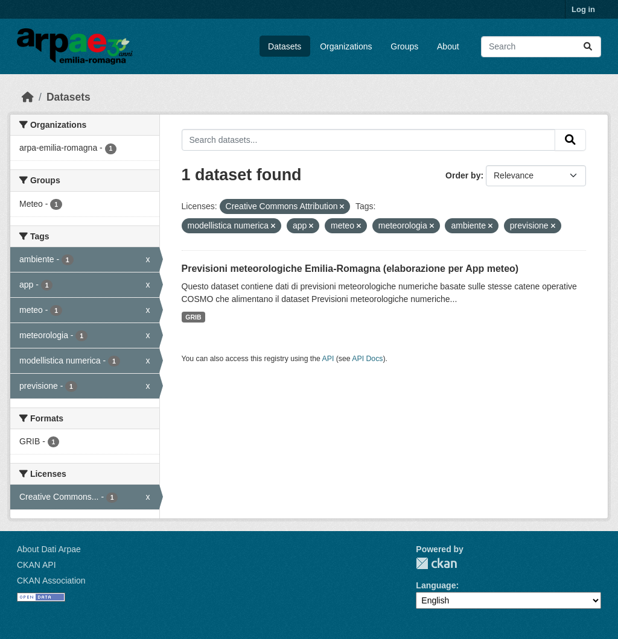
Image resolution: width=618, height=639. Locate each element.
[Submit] (588, 46)
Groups (404, 46)
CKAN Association (51, 580)
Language (436, 585)
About (448, 46)
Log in (583, 9)
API (328, 358)
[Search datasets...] (541, 46)
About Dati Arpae (49, 549)
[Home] (28, 97)
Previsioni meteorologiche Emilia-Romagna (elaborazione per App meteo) (350, 268)
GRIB (193, 317)
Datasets (284, 46)
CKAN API (36, 565)
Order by (462, 175)
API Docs (367, 358)
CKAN (436, 563)
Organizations (346, 46)
